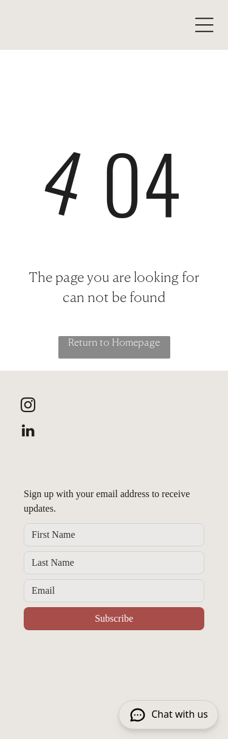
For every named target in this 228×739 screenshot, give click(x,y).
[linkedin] (28, 431)
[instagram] (28, 406)
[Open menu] (204, 25)
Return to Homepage (114, 343)
